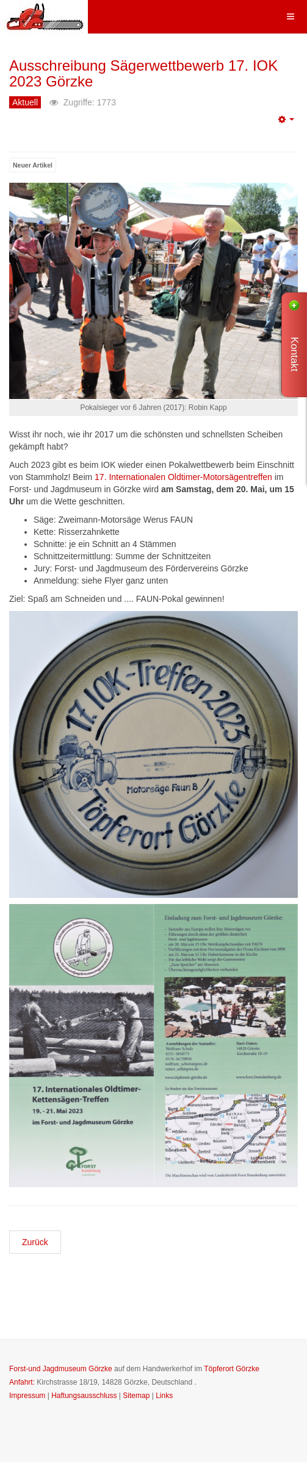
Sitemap (136, 1395)
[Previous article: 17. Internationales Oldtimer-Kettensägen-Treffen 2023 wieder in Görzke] (35, 1242)
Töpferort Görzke (231, 1369)
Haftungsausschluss (84, 1395)
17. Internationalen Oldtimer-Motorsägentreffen (183, 477)
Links (164, 1395)
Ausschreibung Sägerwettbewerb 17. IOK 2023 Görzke (143, 73)
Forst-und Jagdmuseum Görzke (60, 1369)
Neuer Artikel (32, 165)
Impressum (27, 1395)
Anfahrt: (22, 1382)
